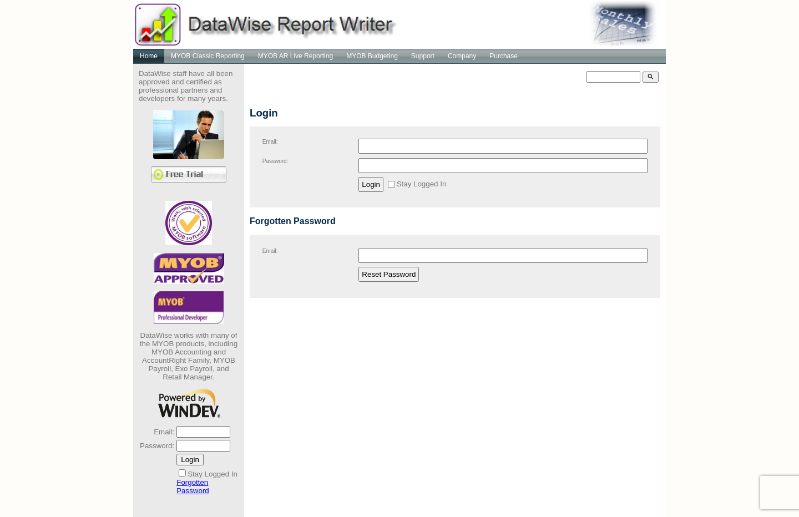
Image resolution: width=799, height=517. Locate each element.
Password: (157, 446)
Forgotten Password (192, 486)
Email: (164, 432)
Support (422, 56)
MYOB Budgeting (372, 56)
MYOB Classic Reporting (208, 56)
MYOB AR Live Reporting (295, 56)
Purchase (503, 56)
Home (149, 56)
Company (462, 56)
